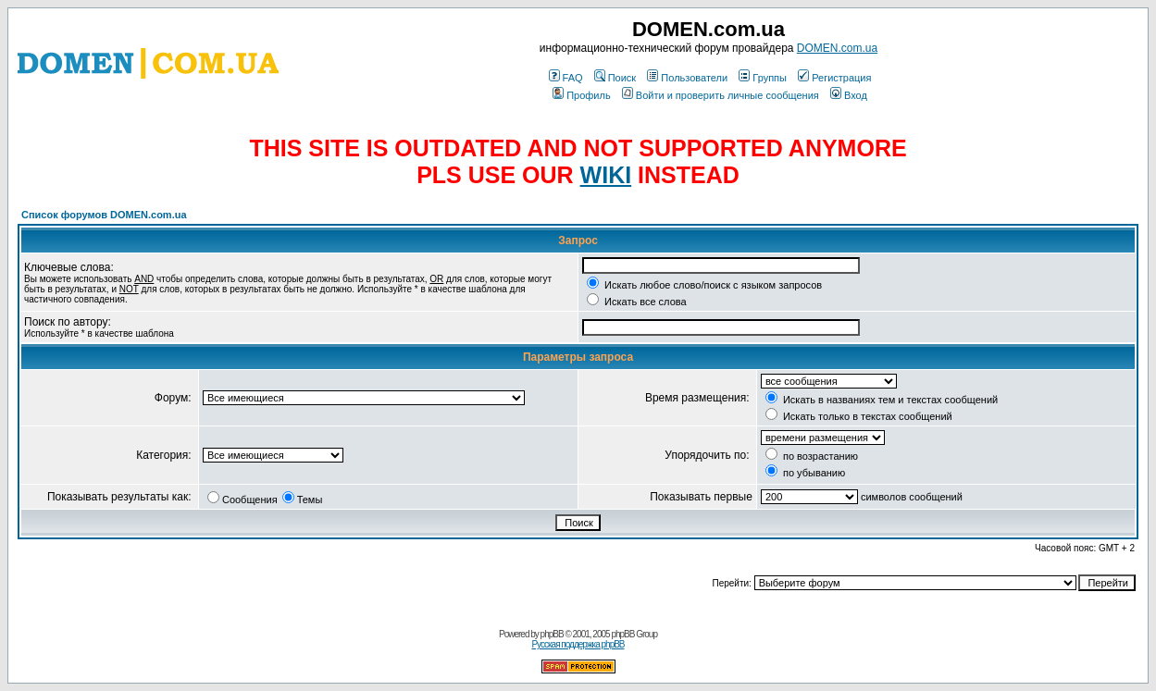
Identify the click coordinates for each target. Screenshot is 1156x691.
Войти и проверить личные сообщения (720, 95)
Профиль (582, 95)
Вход (848, 95)
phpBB (552, 634)
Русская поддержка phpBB (577, 644)
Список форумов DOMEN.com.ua (104, 214)
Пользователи (687, 77)
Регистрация (834, 77)
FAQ (566, 77)
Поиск (615, 77)
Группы (763, 77)
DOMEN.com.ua (837, 48)
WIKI (606, 175)
